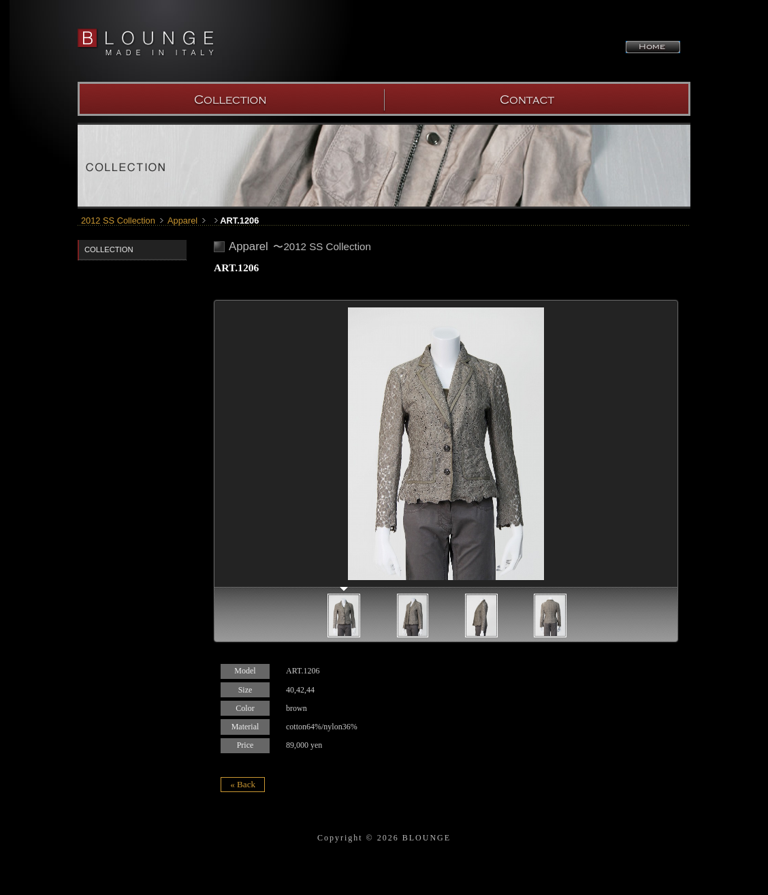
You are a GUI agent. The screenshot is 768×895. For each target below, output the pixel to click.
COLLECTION (231, 99)
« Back (242, 784)
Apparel (182, 220)
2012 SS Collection (118, 220)
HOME (653, 47)
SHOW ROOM (537, 99)
